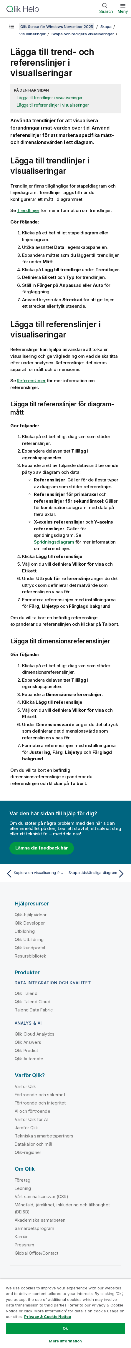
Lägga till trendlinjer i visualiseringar (49, 97)
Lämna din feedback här (41, 848)
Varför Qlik (25, 1086)
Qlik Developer (30, 922)
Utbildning (25, 931)
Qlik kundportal (30, 947)
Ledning (23, 1188)
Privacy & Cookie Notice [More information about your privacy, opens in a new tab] (47, 1316)
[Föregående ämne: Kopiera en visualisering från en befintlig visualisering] (34, 873)
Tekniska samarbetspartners (44, 1135)
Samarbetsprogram (34, 1228)
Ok (65, 1328)
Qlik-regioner (28, 1152)
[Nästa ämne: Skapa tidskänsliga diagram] (97, 873)
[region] (65, 1313)
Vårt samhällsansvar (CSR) (41, 1196)
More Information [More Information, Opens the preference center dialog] (65, 1341)
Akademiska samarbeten (40, 1220)
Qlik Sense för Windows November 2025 (56, 26)
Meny (123, 11)
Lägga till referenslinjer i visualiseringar (53, 104)
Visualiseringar (32, 34)
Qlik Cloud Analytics (34, 1033)
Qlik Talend (26, 993)
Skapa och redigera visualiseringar (83, 34)
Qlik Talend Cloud (32, 1001)
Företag (22, 1180)
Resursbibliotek (30, 955)
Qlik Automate (29, 1058)
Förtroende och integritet (40, 1102)
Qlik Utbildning (29, 939)
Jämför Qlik (26, 1127)
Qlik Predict (26, 1050)
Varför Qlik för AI (31, 1119)
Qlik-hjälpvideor (31, 914)
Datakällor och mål (33, 1144)
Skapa (106, 26)
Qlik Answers (28, 1042)
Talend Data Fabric (34, 1009)
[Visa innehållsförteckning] (11, 26)
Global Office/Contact (36, 1253)
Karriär (21, 1236)
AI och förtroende (32, 1111)
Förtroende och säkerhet (40, 1094)
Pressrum (24, 1244)
